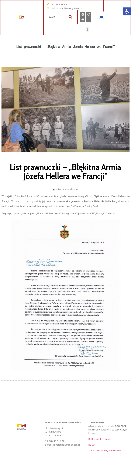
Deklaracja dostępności (99, 439)
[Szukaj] (70, 16)
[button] (127, 11)
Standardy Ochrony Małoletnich (104, 450)
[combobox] (55, 16)
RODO (91, 444)
